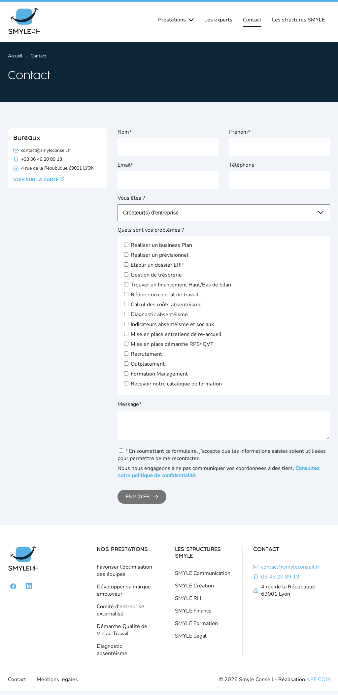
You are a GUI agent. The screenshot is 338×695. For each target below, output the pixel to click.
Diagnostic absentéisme (112, 653)
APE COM (318, 683)
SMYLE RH (188, 602)
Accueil (15, 56)
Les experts (218, 19)
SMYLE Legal (191, 640)
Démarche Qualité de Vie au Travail (122, 634)
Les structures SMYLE (298, 19)
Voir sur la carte (38, 180)
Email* (125, 165)
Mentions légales (57, 683)
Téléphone (241, 165)
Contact (252, 19)
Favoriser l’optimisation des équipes (124, 574)
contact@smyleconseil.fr (290, 571)
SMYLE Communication (202, 577)
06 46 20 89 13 (280, 580)
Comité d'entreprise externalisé (120, 614)
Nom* (124, 132)
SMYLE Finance (193, 614)
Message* (129, 404)
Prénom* (239, 132)
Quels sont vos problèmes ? (151, 230)
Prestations (176, 19)
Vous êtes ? (131, 198)
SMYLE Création (194, 589)
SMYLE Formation (196, 627)
